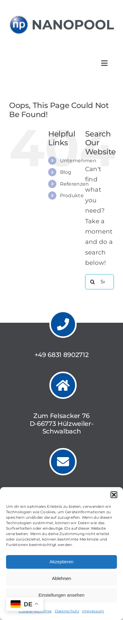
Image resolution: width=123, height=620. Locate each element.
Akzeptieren (61, 561)
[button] (114, 495)
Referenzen (74, 184)
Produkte (72, 195)
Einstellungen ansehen (61, 595)
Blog (65, 172)
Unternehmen (78, 160)
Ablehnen (61, 578)
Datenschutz (67, 611)
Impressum (93, 611)
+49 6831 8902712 (62, 355)
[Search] (92, 281)
